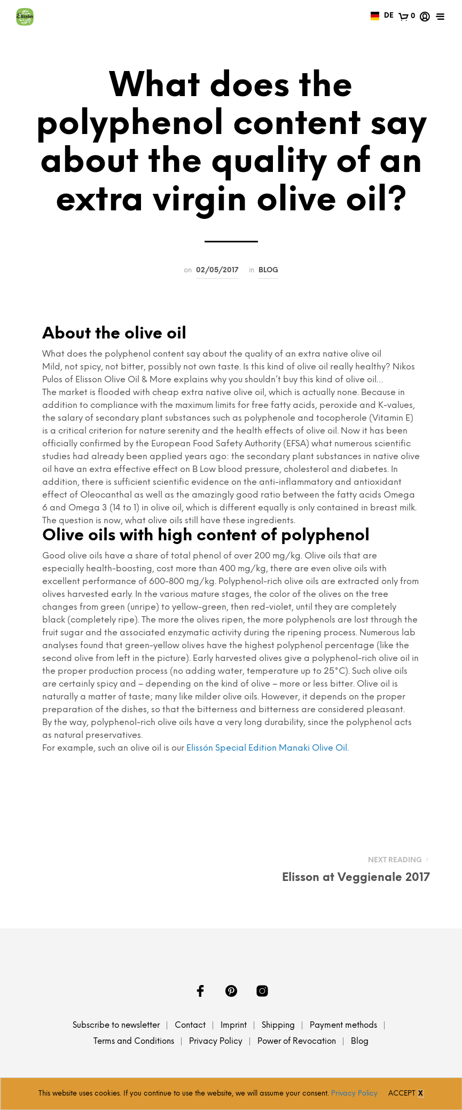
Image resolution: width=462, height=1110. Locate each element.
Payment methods (343, 1025)
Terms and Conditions (133, 1041)
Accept (402, 1093)
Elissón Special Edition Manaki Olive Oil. (267, 748)
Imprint (234, 1025)
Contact (190, 1025)
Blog (268, 270)
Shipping (278, 1025)
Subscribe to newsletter (116, 1025)
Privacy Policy (215, 1041)
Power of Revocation (296, 1041)
